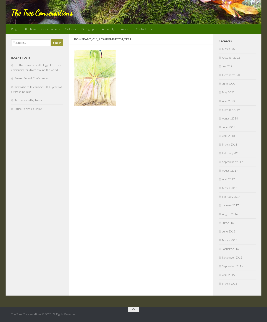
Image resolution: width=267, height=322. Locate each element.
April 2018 (228, 135)
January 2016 (230, 248)
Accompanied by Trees (28, 100)
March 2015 (229, 283)
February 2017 (231, 196)
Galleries (70, 29)
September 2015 (232, 266)
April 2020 (228, 101)
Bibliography (89, 29)
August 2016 (230, 214)
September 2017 (232, 161)
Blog (14, 29)
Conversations (50, 29)
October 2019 (231, 109)
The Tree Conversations (41, 13)
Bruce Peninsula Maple (28, 108)
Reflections (29, 29)
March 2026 (229, 48)
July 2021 (228, 66)
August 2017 (230, 170)
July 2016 (228, 222)
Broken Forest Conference (31, 78)
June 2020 (228, 83)
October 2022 (231, 57)
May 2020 (228, 92)
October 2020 (231, 75)
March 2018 (229, 144)
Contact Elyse (145, 29)
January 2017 (230, 205)
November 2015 (232, 257)
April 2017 (228, 179)
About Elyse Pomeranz (116, 29)
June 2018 (228, 127)
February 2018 (231, 153)
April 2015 (228, 275)
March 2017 (229, 188)
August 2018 (230, 118)
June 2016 (228, 231)
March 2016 (229, 240)
